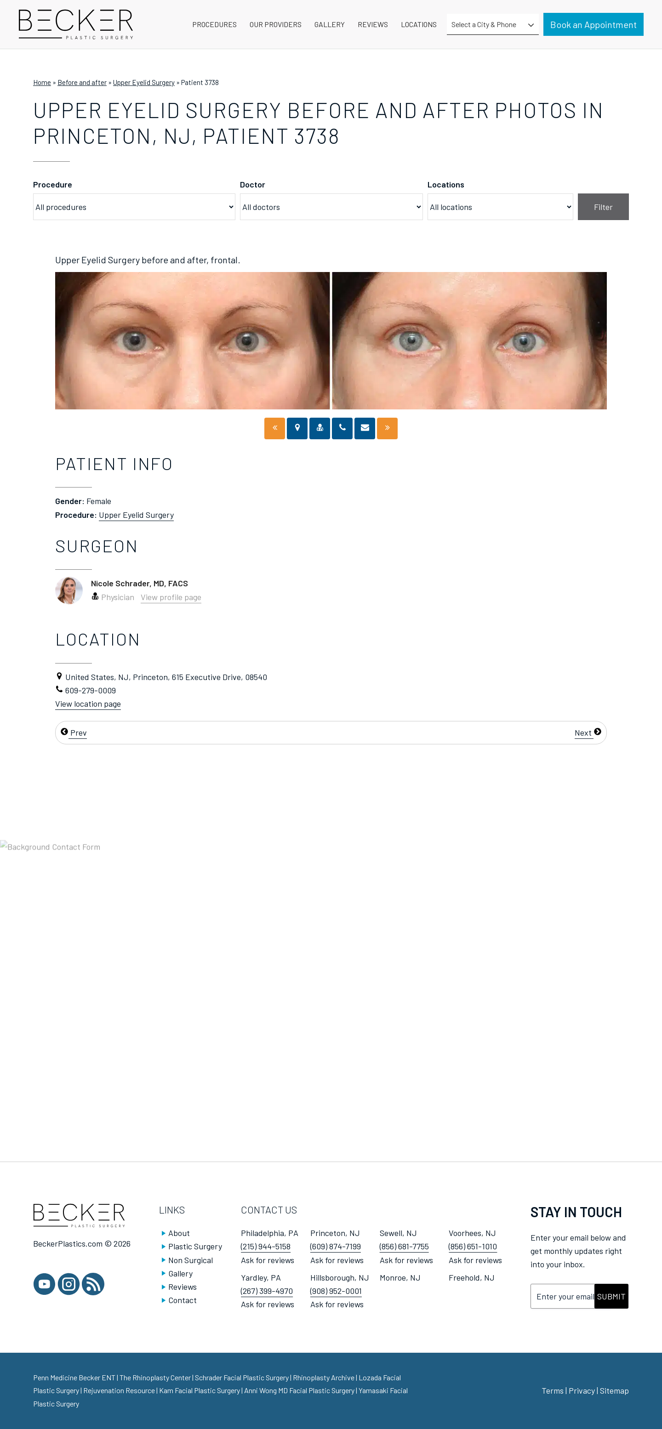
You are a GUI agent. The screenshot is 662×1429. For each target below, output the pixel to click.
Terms (553, 1390)
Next (588, 732)
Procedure (52, 184)
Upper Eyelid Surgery (144, 82)
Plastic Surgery (195, 1246)
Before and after (82, 82)
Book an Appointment (593, 24)
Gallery (180, 1273)
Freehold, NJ (472, 1277)
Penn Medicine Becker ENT (74, 1377)
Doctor (252, 184)
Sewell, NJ (398, 1233)
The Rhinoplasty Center (156, 1377)
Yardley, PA (261, 1277)
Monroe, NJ (400, 1277)
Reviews (182, 1287)
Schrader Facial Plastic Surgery (242, 1377)
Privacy (582, 1390)
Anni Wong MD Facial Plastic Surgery (299, 1390)
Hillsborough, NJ (339, 1277)
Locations (446, 184)
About (179, 1233)
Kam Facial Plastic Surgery (199, 1390)
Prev (73, 732)
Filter (603, 207)
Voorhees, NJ (472, 1233)
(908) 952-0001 (336, 1291)
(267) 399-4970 (267, 1291)
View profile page (171, 597)
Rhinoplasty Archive (324, 1377)
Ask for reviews (267, 1260)
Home (42, 82)
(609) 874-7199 (335, 1246)
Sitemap (614, 1390)
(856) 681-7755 (404, 1246)
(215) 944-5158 (266, 1246)
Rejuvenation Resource (119, 1390)
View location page (88, 703)
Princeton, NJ (335, 1233)
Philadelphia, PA (269, 1233)
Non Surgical (190, 1260)
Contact (182, 1300)
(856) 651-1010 (473, 1246)
